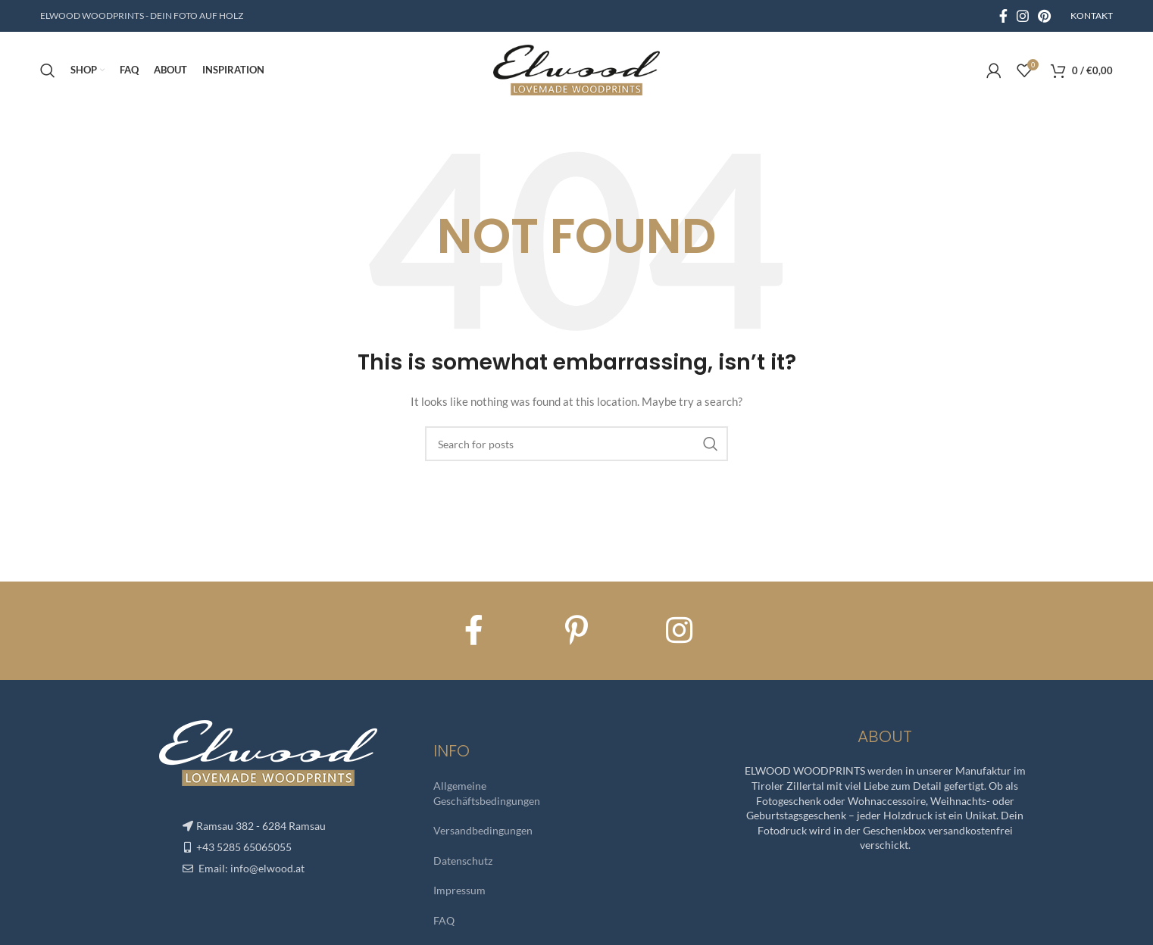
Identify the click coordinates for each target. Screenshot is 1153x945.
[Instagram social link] (1022, 16)
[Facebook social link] (1003, 16)
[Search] (48, 72)
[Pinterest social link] (1044, 16)
